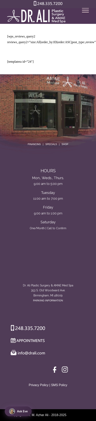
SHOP (65, 144)
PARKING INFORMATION (48, 300)
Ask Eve (18, 411)
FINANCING (34, 144)
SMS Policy (59, 385)
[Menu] (83, 16)
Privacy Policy (38, 385)
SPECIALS (51, 144)
